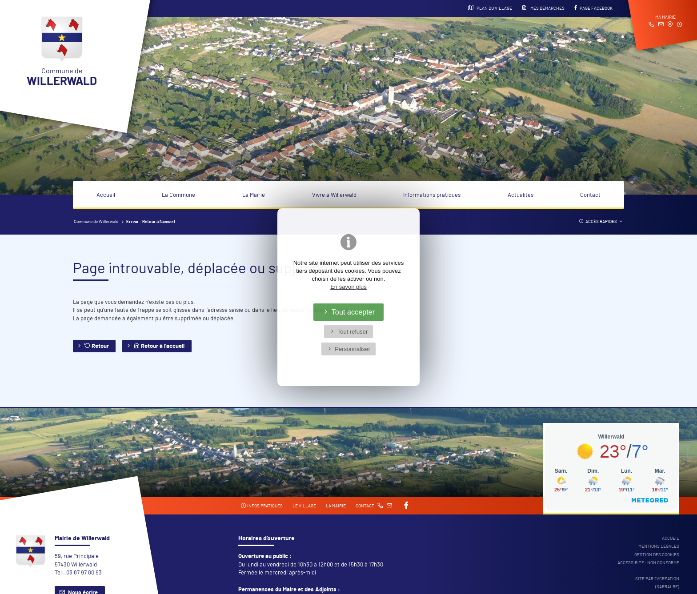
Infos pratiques (261, 506)
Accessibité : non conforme (648, 563)
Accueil (105, 195)
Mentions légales (658, 546)
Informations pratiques (432, 195)
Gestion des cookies (656, 555)
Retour (96, 346)
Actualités (520, 195)
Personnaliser (352, 349)
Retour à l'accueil (159, 346)
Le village (304, 506)
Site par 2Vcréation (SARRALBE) (657, 583)
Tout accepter (353, 312)
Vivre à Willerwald (334, 195)
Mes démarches (543, 8)
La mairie (336, 506)
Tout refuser (352, 331)
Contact (590, 195)
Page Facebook (593, 8)
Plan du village (490, 8)
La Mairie (253, 195)
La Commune (178, 195)
